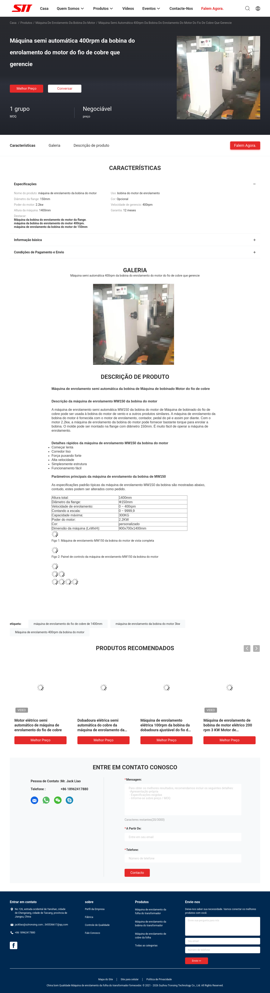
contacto (137, 873)
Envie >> (196, 960)
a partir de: (133, 828)
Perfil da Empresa (95, 909)
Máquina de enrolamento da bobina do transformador (150, 923)
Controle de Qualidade (97, 925)
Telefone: (132, 849)
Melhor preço (26, 89)
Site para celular (130, 979)
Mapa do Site (105, 979)
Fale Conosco (92, 933)
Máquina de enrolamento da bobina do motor (65, 22)
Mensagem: (134, 779)
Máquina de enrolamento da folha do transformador (150, 911)
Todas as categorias (146, 945)
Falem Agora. (245, 145)
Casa (13, 22)
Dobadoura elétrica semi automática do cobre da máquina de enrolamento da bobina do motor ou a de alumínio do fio (100, 730)
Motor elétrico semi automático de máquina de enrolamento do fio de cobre (38, 725)
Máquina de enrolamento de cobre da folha (150, 935)
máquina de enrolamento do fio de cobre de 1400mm (68, 623)
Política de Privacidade (159, 979)
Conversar (64, 89)
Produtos (26, 22)
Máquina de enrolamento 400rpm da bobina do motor (49, 632)
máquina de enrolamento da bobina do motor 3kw (148, 623)
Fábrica (89, 917)
